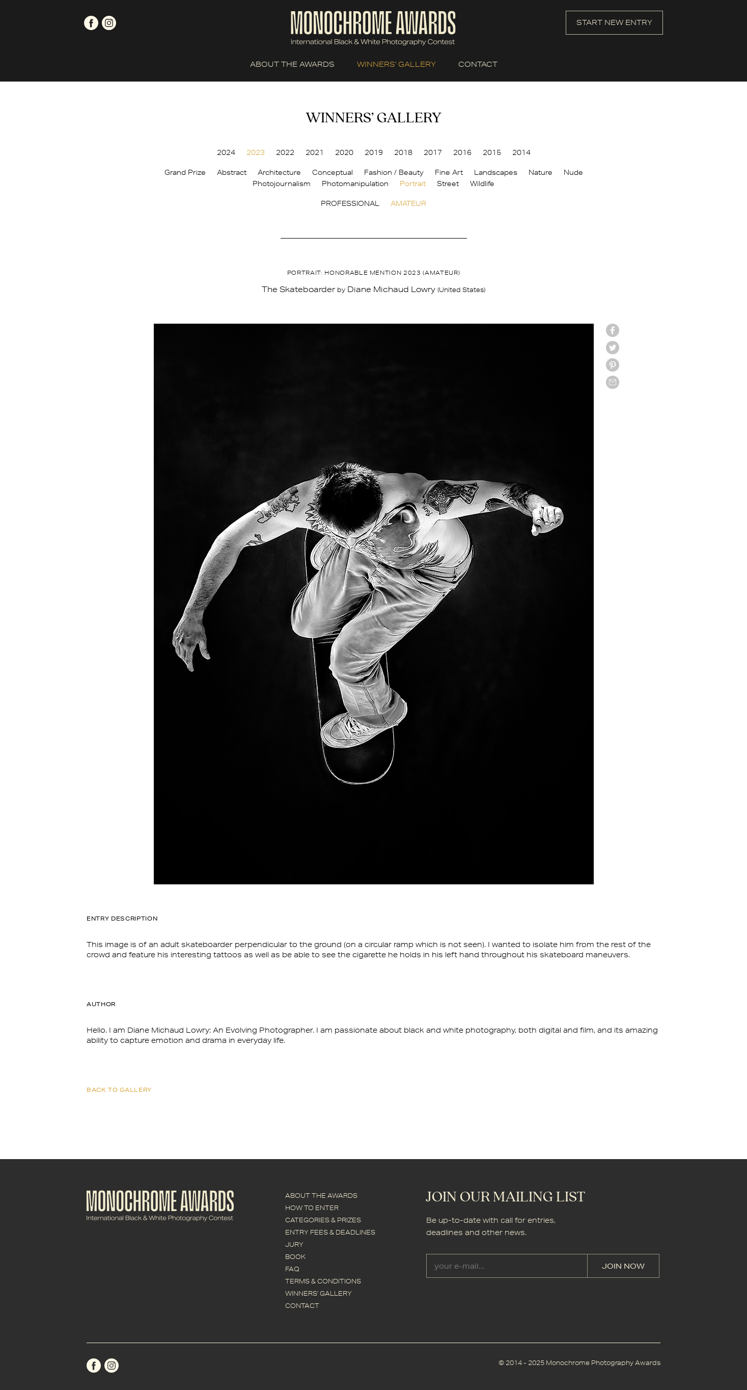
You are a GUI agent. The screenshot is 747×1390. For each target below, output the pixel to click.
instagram (109, 23)
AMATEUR (408, 203)
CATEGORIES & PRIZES (323, 1220)
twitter (612, 347)
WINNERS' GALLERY (396, 64)
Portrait (413, 183)
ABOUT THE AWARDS (292, 64)
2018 (403, 152)
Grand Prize (185, 172)
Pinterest (612, 365)
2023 (255, 152)
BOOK (295, 1256)
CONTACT (477, 64)
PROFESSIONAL (350, 203)
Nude (573, 172)
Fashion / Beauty (394, 172)
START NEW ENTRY (614, 22)
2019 (374, 152)
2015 (492, 152)
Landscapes (495, 172)
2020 (344, 152)
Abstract (231, 172)
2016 (462, 152)
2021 (315, 152)
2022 (285, 152)
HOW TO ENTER (312, 1207)
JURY (294, 1244)
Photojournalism (282, 183)
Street (448, 183)
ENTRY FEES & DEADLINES (330, 1232)
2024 (226, 152)
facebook (91, 23)
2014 (521, 152)
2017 (433, 152)
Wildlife (482, 183)
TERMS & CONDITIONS (323, 1281)
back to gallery (119, 1089)
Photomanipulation (355, 183)
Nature (540, 172)
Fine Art (449, 172)
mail (612, 382)
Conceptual (332, 172)
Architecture (279, 172)
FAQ (292, 1269)
